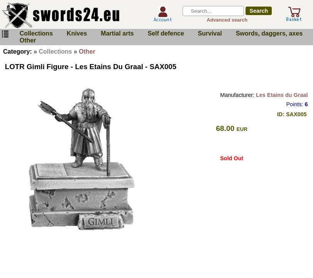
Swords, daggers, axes (269, 33)
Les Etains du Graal (282, 95)
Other (28, 40)
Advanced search (227, 20)
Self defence (166, 33)
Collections (36, 33)
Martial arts (117, 33)
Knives (77, 33)
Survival (210, 33)
